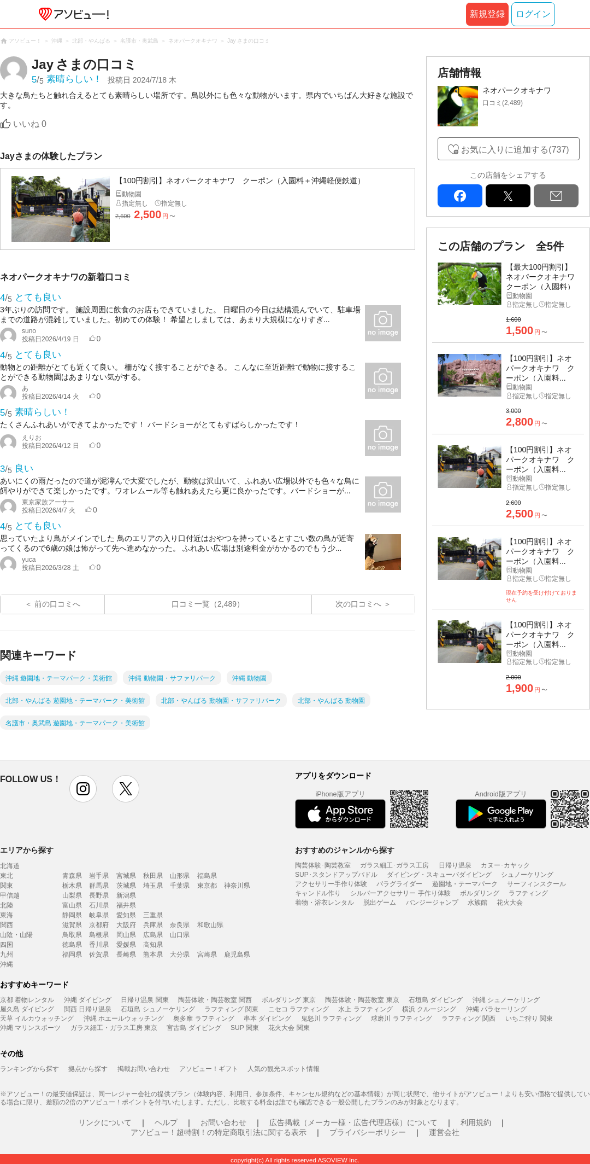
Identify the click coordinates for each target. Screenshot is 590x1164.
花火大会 (510, 902)
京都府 (99, 925)
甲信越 (10, 895)
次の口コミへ (358, 604)
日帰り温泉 (455, 865)
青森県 (72, 876)
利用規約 (476, 1122)
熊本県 (153, 954)
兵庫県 (153, 925)
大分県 (180, 954)
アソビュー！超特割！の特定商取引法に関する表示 (218, 1132)
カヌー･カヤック (505, 865)
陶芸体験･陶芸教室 (323, 865)
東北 (6, 876)
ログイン (533, 14)
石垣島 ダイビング (436, 1000)
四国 (6, 944)
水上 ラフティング (365, 1009)
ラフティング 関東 (231, 1009)
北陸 (6, 905)
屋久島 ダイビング (27, 1009)
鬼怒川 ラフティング (331, 1018)
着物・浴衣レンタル (324, 902)
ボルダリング (479, 893)
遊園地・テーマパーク (465, 884)
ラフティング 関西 (468, 1018)
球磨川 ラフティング (401, 1018)
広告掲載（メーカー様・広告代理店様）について (353, 1122)
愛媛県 (126, 944)
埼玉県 (153, 885)
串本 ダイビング (267, 1018)
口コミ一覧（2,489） (208, 604)
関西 (6, 925)
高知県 (153, 944)
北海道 (10, 866)
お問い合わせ (223, 1122)
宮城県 (126, 876)
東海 (6, 915)
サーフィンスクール (536, 884)
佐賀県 (99, 954)
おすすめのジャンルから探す (344, 850)
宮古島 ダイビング (194, 1028)
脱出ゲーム (379, 902)
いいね (29, 124)
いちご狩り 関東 (529, 1018)
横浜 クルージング (429, 1009)
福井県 (126, 905)
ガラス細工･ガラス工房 (394, 865)
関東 (6, 885)
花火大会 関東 (288, 1028)
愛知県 (126, 915)
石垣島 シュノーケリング (157, 1009)
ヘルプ (166, 1122)
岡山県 (126, 935)
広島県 (153, 935)
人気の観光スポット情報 (283, 1069)
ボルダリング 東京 (289, 1000)
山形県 (180, 876)
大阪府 (126, 925)
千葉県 (180, 885)
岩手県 (99, 876)
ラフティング (528, 893)
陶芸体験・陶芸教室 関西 (215, 1000)
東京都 (207, 885)
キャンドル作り (318, 893)
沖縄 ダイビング (87, 1000)
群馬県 (99, 885)
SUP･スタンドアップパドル (336, 874)
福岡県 (72, 954)
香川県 (99, 944)
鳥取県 (72, 935)
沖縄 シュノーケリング (506, 1000)
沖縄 (6, 964)
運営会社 (444, 1132)
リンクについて (105, 1122)
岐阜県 (99, 915)
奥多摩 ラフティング (203, 1018)
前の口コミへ (57, 604)
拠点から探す (88, 1069)
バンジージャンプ (432, 902)
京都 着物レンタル (27, 1000)
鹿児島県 (237, 954)
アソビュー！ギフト (208, 1069)
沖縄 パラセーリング (496, 1009)
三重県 (153, 915)
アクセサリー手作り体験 (331, 884)
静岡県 (72, 915)
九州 (6, 954)
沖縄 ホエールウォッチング (124, 1018)
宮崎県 (207, 954)
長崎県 (126, 954)
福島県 (207, 876)
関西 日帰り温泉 (87, 1009)
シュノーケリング (527, 874)
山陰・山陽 (16, 935)
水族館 (477, 902)
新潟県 (126, 895)
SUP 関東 (245, 1028)
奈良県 (180, 925)
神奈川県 (237, 885)
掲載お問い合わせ (143, 1069)
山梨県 (72, 895)
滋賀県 (72, 925)
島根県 (99, 935)
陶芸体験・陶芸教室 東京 (362, 1000)
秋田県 (153, 876)
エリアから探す (27, 850)
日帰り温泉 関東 (144, 1000)
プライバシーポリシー (367, 1132)
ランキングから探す (29, 1069)
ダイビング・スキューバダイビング (439, 874)
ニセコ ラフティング (298, 1009)
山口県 (180, 935)
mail (556, 195)
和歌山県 (210, 925)
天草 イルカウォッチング (37, 1018)
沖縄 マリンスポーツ (30, 1028)
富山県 (72, 905)
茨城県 (126, 885)
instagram (83, 788)
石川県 (99, 905)
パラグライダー (399, 884)
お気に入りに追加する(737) (515, 149)
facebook (460, 195)
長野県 (99, 895)
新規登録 (487, 14)
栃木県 (72, 885)
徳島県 (72, 944)
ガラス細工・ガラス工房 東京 (113, 1028)
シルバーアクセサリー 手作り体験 (400, 893)
